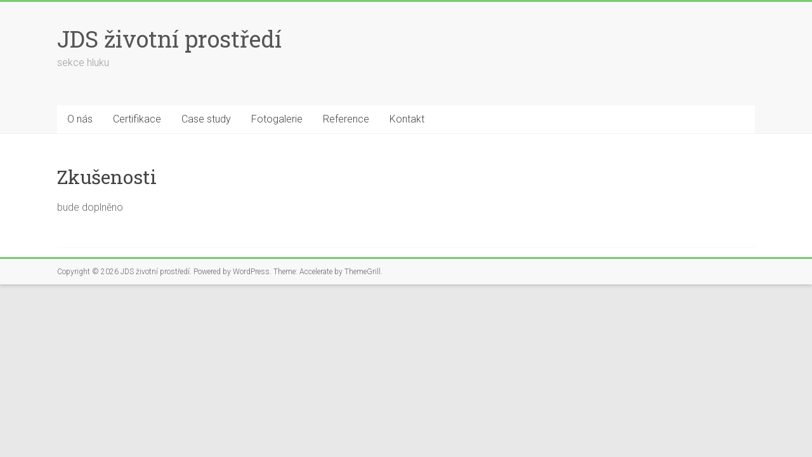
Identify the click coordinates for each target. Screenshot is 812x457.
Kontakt (407, 119)
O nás (80, 119)
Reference (346, 119)
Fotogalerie (277, 119)
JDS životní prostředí (169, 38)
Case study (206, 119)
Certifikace (137, 119)
